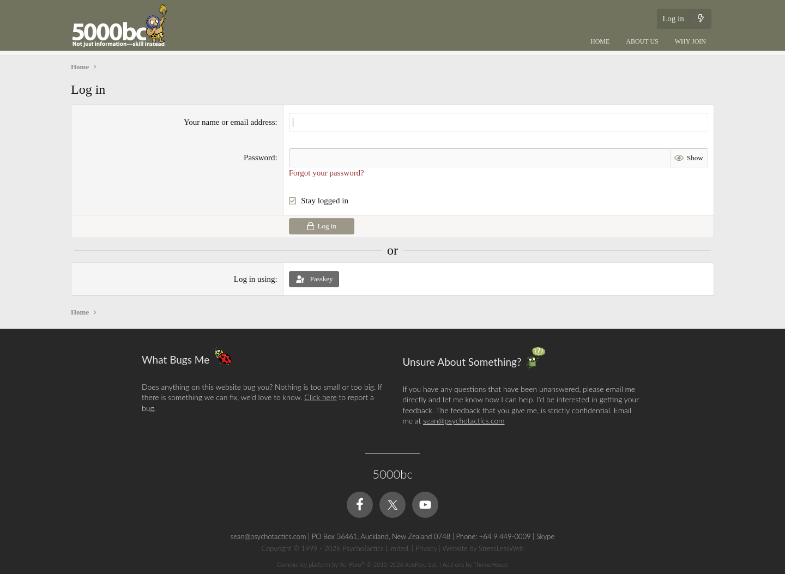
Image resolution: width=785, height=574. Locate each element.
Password (259, 157)
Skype (545, 536)
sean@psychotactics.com (463, 420)
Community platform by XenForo (357, 564)
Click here (320, 397)
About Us (642, 41)
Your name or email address (229, 122)
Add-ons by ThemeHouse (475, 564)
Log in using (254, 279)
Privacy (426, 548)
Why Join (690, 41)
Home (599, 41)
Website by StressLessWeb (483, 548)
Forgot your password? (326, 172)
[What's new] (700, 19)
